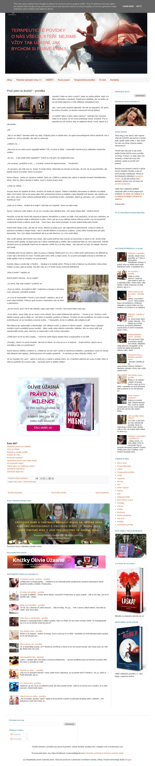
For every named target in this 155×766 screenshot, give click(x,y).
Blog (9, 80)
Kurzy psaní (64, 80)
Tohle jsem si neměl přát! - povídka (34, 618)
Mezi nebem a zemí (125, 500)
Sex (118, 484)
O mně (102, 80)
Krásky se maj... (14, 455)
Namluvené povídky (125, 525)
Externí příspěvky (124, 515)
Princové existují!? (15, 457)
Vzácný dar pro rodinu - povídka (32, 696)
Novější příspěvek (15, 493)
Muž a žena (18, 482)
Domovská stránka (58, 493)
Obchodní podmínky (94, 753)
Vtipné (119, 469)
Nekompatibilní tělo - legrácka (32, 657)
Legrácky (121, 478)
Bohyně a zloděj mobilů (17, 452)
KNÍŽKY (50, 80)
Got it (139, 6)
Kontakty (114, 80)
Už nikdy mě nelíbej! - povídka (32, 592)
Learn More (128, 6)
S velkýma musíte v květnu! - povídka (35, 579)
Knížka (120, 509)
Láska (119, 475)
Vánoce (120, 506)
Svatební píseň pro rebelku (19, 446)
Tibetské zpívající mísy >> (28, 80)
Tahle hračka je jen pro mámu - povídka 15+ (136, 294)
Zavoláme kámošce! (16, 469)
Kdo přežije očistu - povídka (31, 631)
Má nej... (120, 481)
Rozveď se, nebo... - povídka (31, 670)
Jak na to (121, 518)
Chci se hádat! (13, 449)
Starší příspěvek (102, 493)
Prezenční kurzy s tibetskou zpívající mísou (135, 357)
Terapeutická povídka (84, 80)
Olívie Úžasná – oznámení (134, 397)
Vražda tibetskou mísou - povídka (134, 335)
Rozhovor (121, 512)
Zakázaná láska (123, 497)
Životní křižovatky (30, 482)
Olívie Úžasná (123, 488)
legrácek (126, 184)
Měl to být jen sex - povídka (31, 644)
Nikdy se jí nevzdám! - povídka (32, 605)
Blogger (128, 760)
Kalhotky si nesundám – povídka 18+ (137, 437)
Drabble (120, 522)
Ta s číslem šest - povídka (30, 683)
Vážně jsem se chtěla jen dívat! (20, 466)
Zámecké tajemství (15, 471)
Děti (119, 494)
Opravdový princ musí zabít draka (22, 460)
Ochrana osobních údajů (113, 753)
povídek (118, 184)
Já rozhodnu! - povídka (134, 272)
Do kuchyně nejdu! (15, 463)
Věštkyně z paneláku (136, 253)
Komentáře (16, 739)
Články (120, 491)
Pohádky (120, 503)
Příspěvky (16, 734)
